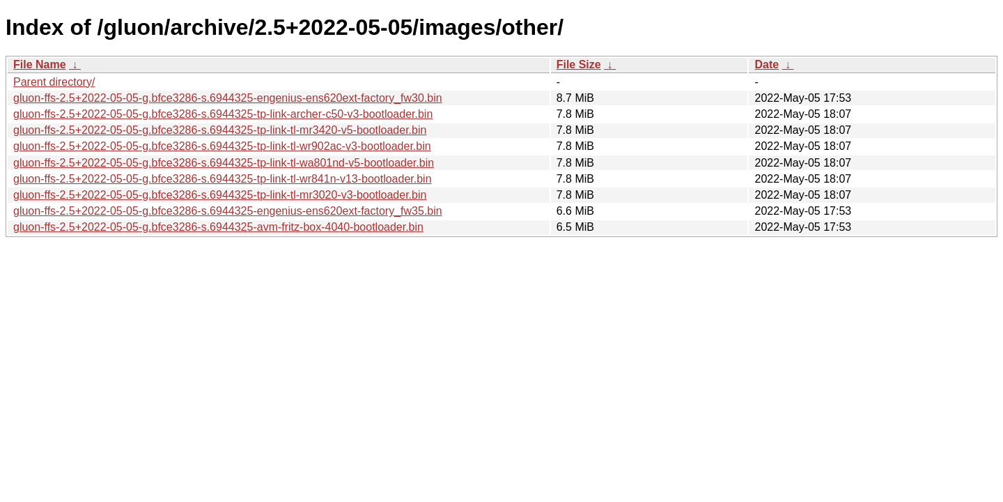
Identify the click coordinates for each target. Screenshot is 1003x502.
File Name (39, 64)
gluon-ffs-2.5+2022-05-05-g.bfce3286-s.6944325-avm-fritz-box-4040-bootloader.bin (218, 227)
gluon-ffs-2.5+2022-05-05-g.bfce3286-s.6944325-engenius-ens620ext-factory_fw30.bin (227, 98)
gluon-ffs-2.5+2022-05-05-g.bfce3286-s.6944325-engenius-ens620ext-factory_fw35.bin (227, 211)
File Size (579, 64)
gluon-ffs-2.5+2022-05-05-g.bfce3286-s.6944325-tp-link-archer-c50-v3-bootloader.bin (223, 114)
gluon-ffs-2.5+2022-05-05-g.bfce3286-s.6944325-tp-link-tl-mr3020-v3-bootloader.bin (219, 195)
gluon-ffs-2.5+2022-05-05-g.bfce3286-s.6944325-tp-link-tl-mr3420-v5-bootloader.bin (219, 130)
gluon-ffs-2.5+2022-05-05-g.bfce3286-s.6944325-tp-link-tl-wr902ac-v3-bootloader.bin (222, 146)
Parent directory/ (54, 82)
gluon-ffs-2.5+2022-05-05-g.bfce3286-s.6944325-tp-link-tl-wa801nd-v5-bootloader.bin (223, 163)
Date (766, 64)
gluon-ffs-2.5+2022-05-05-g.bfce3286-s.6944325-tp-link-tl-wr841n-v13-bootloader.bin (222, 179)
